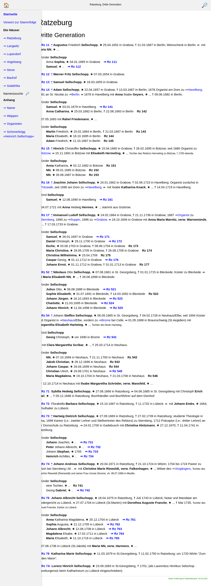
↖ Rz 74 (51, 468)
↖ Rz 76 (51, 502)
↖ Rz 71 (51, 396)
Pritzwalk (53, 191)
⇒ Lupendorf (12, 54)
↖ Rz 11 (51, 45)
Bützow (52, 157)
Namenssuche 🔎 (16, 93)
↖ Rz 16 (51, 187)
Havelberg (54, 94)
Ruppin (82, 224)
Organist (190, 219)
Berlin (100, 94)
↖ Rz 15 (51, 153)
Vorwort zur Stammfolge (19, 22)
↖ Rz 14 (51, 89)
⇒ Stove (9, 70)
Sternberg (54, 224)
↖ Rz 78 (51, 558)
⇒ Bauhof (10, 77)
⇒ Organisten (12, 123)
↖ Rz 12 (51, 74)
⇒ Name (9, 107)
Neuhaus (85, 324)
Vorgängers (194, 473)
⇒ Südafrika (11, 85)
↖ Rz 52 (51, 277)
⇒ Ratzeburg (12, 38)
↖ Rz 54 (51, 320)
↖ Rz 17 (51, 219)
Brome (122, 324)
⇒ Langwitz (11, 46)
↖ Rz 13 (51, 82)
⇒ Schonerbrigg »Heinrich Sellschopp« (18, 134)
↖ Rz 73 (51, 420)
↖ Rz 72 (51, 408)
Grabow (108, 224)
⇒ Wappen (10, 116)
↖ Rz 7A (51, 570)
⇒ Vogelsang (12, 62)
